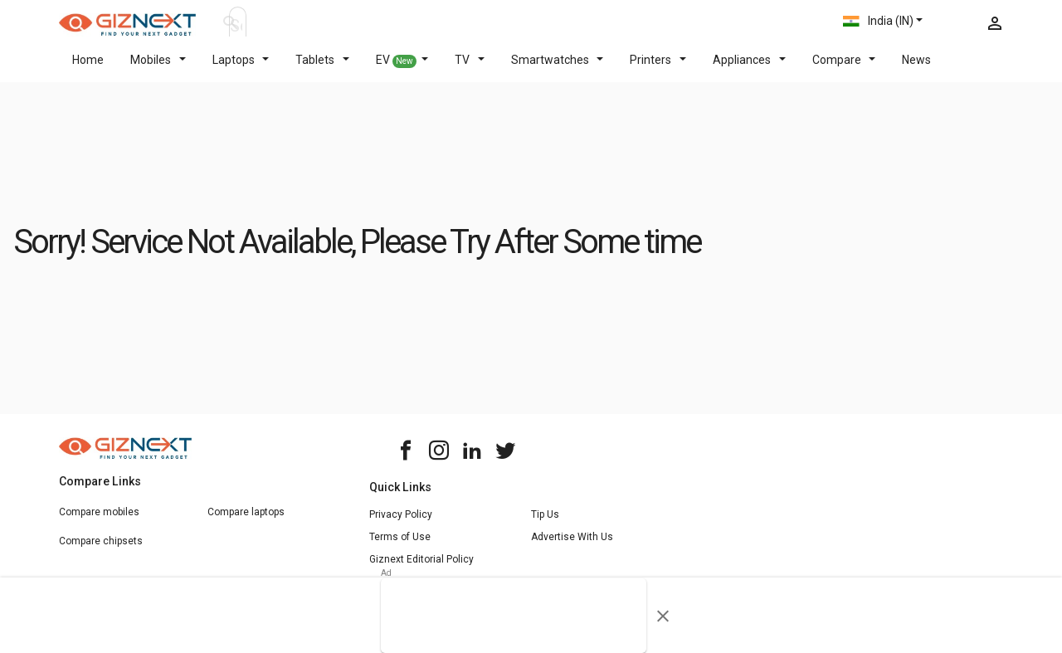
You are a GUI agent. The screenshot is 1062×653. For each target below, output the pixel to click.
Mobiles (158, 69)
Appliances (749, 69)
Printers (658, 69)
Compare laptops (246, 522)
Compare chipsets (101, 551)
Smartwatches (557, 69)
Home (88, 69)
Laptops (241, 69)
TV (470, 69)
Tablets (322, 69)
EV (402, 70)
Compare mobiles (99, 522)
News (916, 69)
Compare (844, 69)
